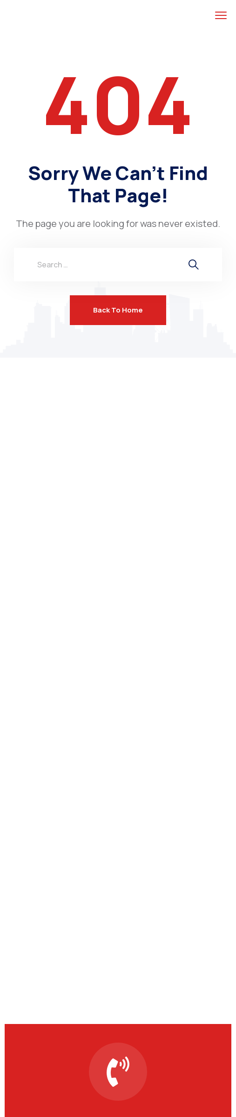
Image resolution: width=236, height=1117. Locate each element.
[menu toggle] (221, 15)
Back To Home (118, 310)
